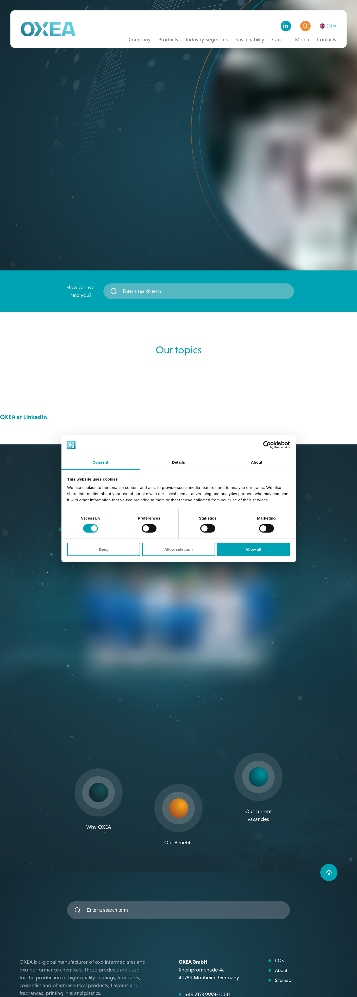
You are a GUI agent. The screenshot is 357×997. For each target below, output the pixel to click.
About (281, 970)
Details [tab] (178, 462)
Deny (104, 549)
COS (279, 960)
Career (279, 39)
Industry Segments (207, 39)
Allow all (253, 549)
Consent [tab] (100, 462)
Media (302, 39)
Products (168, 39)
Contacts (326, 39)
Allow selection (178, 549)
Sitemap (283, 980)
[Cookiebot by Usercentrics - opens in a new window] (267, 445)
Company (140, 39)
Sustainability (250, 39)
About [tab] (256, 462)
